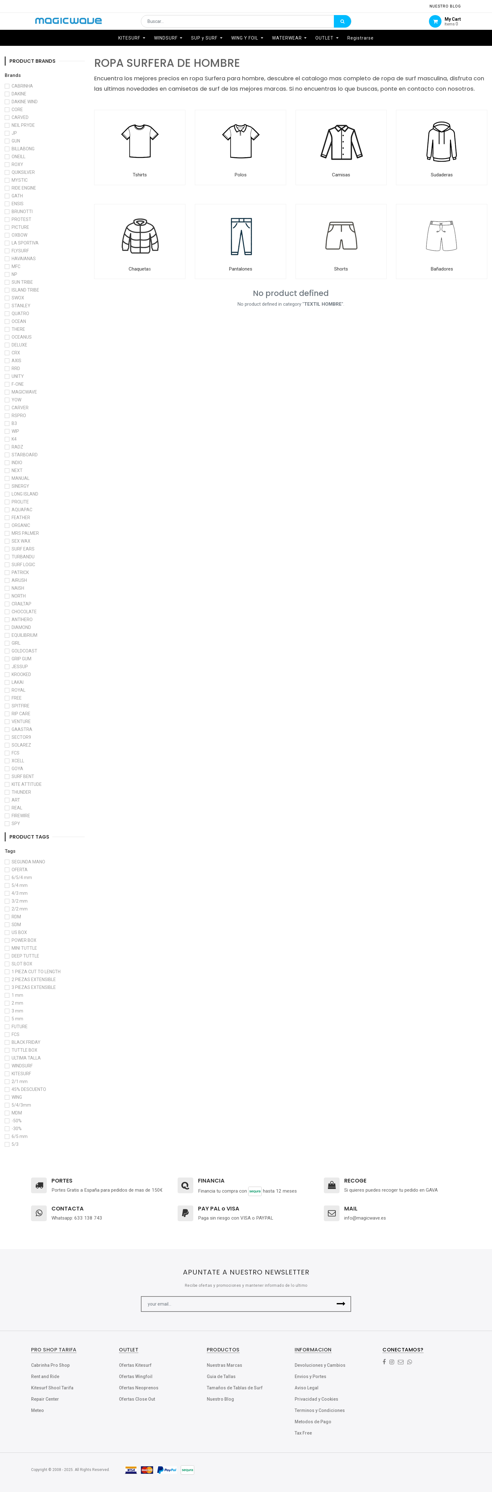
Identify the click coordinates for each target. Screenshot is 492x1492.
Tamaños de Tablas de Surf (235, 1387)
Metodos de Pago (313, 1421)
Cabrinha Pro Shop (50, 1365)
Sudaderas (442, 175)
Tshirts (140, 175)
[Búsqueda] (342, 24)
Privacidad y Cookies (316, 1399)
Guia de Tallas (221, 1376)
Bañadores (441, 269)
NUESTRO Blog (445, 6)
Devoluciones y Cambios (320, 1365)
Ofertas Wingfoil (135, 1376)
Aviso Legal (306, 1387)
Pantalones (240, 269)
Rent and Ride (45, 1376)
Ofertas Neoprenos (138, 1387)
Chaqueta (138, 269)
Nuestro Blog (220, 1399)
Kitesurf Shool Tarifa (52, 1387)
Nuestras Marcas (224, 1365)
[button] (341, 1304)
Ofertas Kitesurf (135, 1365)
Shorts (341, 269)
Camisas (341, 175)
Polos (240, 175)
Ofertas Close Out (137, 1399)
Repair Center (45, 1399)
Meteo (37, 1410)
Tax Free (303, 1433)
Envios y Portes (310, 1376)
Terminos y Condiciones (320, 1410)
